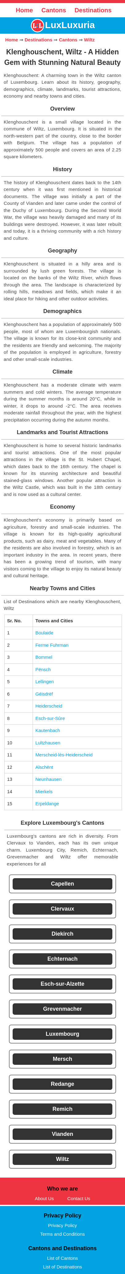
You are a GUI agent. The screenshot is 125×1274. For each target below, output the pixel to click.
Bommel (43, 657)
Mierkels (44, 791)
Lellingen (44, 681)
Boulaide (44, 632)
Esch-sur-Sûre (50, 718)
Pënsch (43, 669)
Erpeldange (47, 803)
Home (24, 10)
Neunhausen (48, 779)
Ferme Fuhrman (52, 645)
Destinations (93, 10)
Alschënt (44, 767)
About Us (44, 1198)
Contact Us (78, 1198)
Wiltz (89, 39)
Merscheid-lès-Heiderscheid (64, 754)
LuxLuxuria (70, 25)
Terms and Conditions (62, 1234)
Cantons (54, 10)
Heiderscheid (48, 706)
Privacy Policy (62, 1225)
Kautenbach (47, 730)
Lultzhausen (47, 742)
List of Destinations (62, 1266)
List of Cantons (62, 1258)
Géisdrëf (44, 693)
